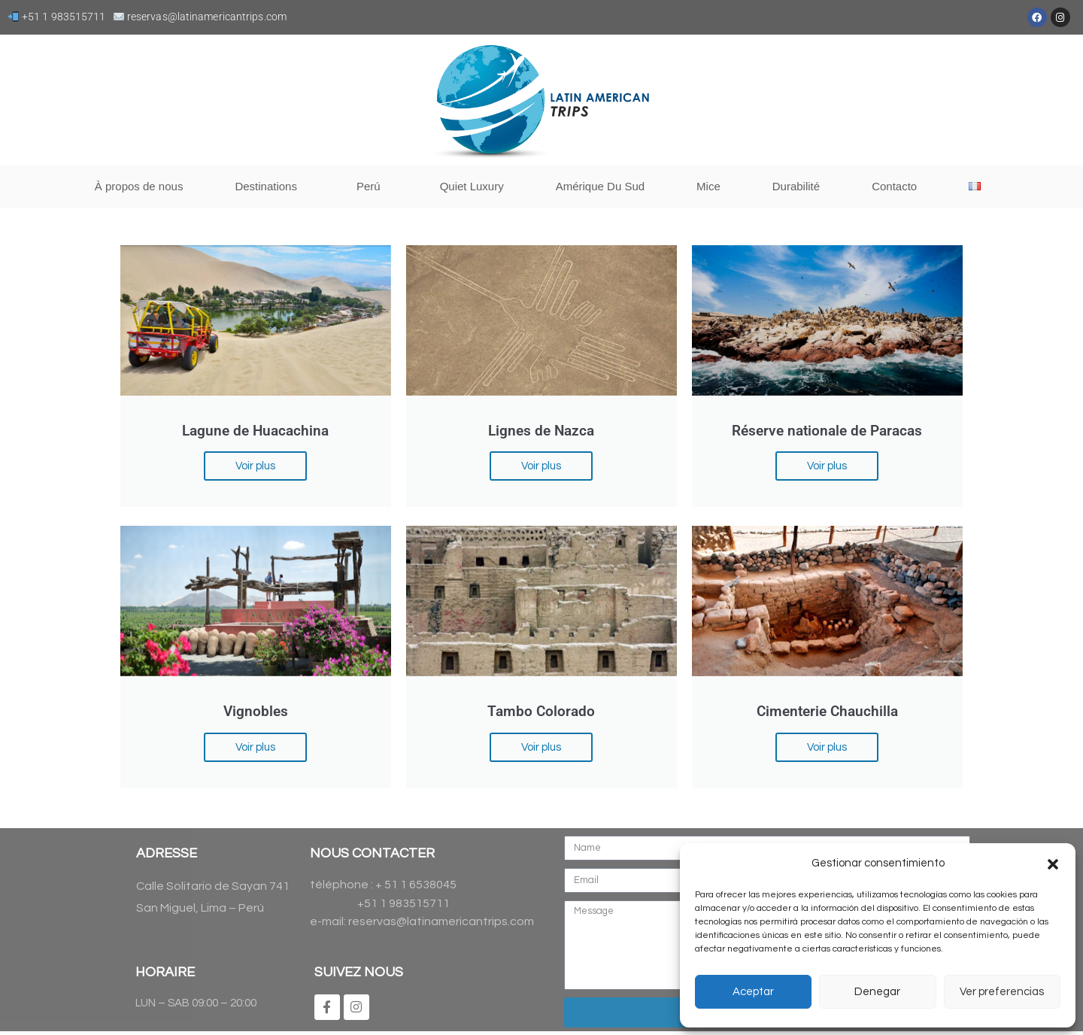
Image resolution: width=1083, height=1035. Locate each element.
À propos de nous (139, 186)
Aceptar (753, 991)
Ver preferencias (1002, 991)
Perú (372, 186)
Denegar (877, 991)
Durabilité (796, 186)
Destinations (270, 186)
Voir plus (258, 465)
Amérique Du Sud (600, 186)
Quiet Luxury (472, 186)
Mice (708, 186)
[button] (1052, 864)
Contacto (894, 186)
